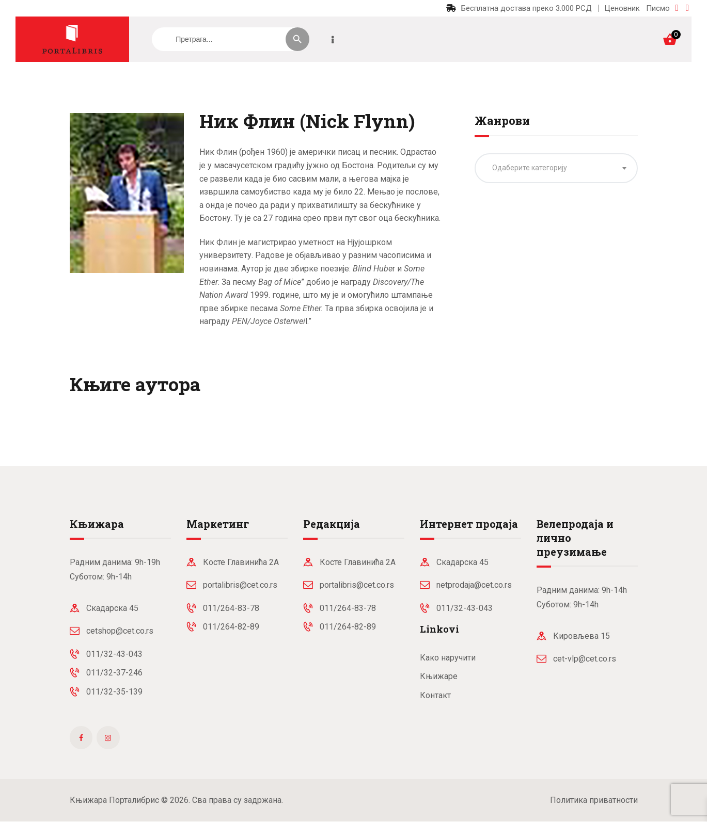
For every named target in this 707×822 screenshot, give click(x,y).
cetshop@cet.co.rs (119, 631)
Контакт (435, 695)
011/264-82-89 (231, 627)
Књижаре (439, 676)
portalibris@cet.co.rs (240, 585)
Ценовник (622, 8)
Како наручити (448, 658)
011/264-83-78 (231, 608)
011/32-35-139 (114, 692)
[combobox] (556, 168)
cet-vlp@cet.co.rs (584, 659)
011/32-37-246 (114, 673)
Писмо (658, 8)
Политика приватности (594, 800)
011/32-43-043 (114, 654)
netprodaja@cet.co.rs (474, 585)
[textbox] (556, 168)
